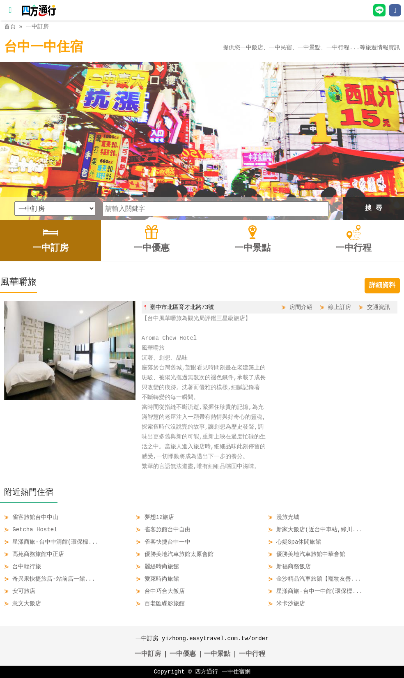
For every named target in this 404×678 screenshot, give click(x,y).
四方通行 (206, 672)
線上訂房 (339, 307)
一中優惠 (183, 654)
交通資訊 (378, 307)
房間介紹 (300, 307)
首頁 (10, 26)
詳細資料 (382, 285)
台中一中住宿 (43, 47)
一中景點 (217, 654)
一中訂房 (37, 26)
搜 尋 (373, 208)
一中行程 (252, 654)
